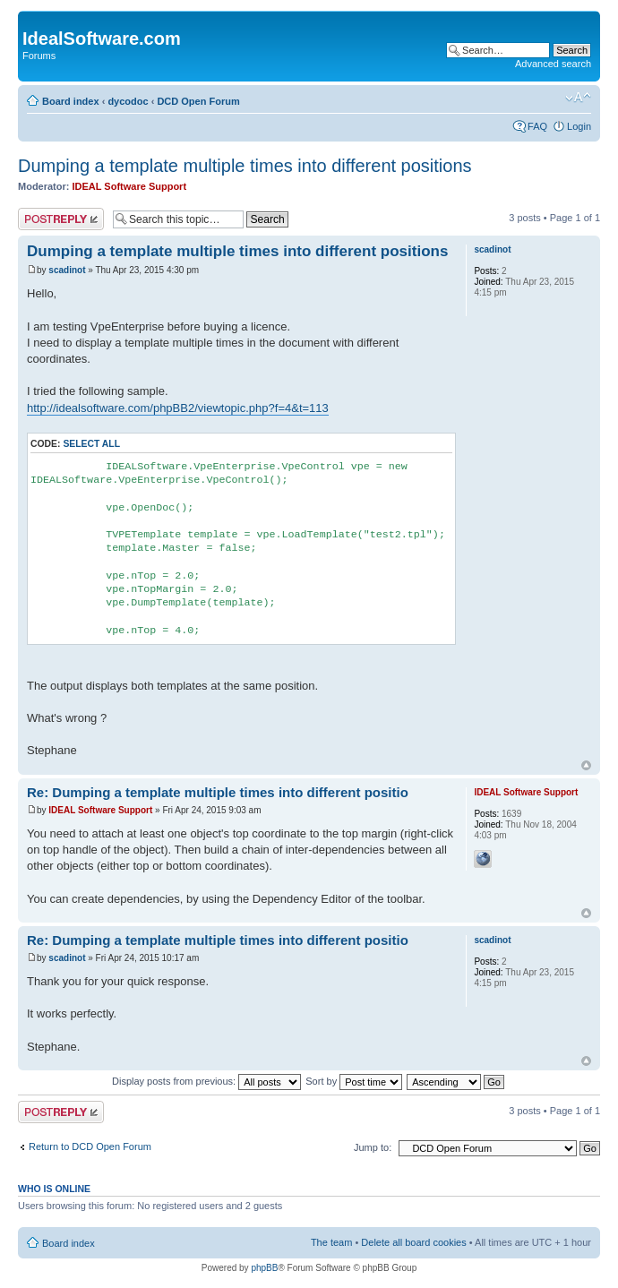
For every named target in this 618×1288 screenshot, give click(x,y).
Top (586, 765)
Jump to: (372, 1147)
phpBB (264, 1268)
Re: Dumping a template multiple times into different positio (217, 792)
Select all (91, 444)
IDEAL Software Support (130, 186)
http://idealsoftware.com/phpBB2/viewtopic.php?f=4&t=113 (178, 408)
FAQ (537, 126)
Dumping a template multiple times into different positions (245, 166)
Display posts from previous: (206, 1081)
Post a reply (61, 219)
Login (579, 126)
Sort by (353, 1081)
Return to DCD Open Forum (90, 1146)
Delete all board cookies (413, 1242)
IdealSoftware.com (101, 38)
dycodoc (127, 101)
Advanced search (553, 63)
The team (331, 1242)
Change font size (578, 98)
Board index (70, 101)
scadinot (66, 270)
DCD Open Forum (198, 101)
